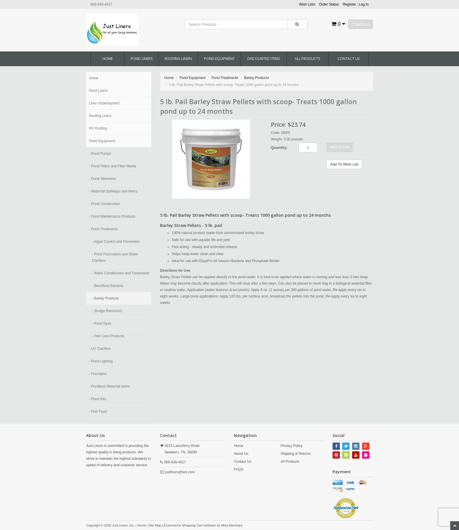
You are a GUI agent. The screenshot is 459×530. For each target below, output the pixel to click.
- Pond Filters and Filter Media (112, 166)
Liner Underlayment (104, 103)
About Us (241, 454)
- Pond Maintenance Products (112, 216)
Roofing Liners (178, 58)
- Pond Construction (104, 204)
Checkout (360, 24)
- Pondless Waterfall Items (109, 386)
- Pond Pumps (100, 154)
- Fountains (98, 374)
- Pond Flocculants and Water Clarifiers (115, 257)
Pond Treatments (224, 78)
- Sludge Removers (107, 311)
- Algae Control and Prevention (116, 242)
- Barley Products (105, 298)
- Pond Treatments (103, 229)
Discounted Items (263, 58)
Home (107, 58)
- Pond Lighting (101, 361)
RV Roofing (98, 128)
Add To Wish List (344, 164)
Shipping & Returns (295, 454)
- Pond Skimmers (102, 179)
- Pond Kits (97, 399)
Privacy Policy (291, 446)
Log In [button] (364, 4)
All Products (307, 58)
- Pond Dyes (101, 323)
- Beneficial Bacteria (107, 286)
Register (349, 4)
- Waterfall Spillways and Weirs (113, 191)
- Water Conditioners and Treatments (120, 273)
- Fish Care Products (108, 336)
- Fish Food (98, 411)
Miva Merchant (231, 525)
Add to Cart (340, 147)
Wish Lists (307, 4)
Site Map (154, 525)
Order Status (329, 4)
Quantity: (279, 147)
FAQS (238, 469)
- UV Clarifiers (100, 349)
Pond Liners (142, 58)
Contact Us (348, 58)
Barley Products (256, 78)
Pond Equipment (219, 58)
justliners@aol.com (180, 472)
